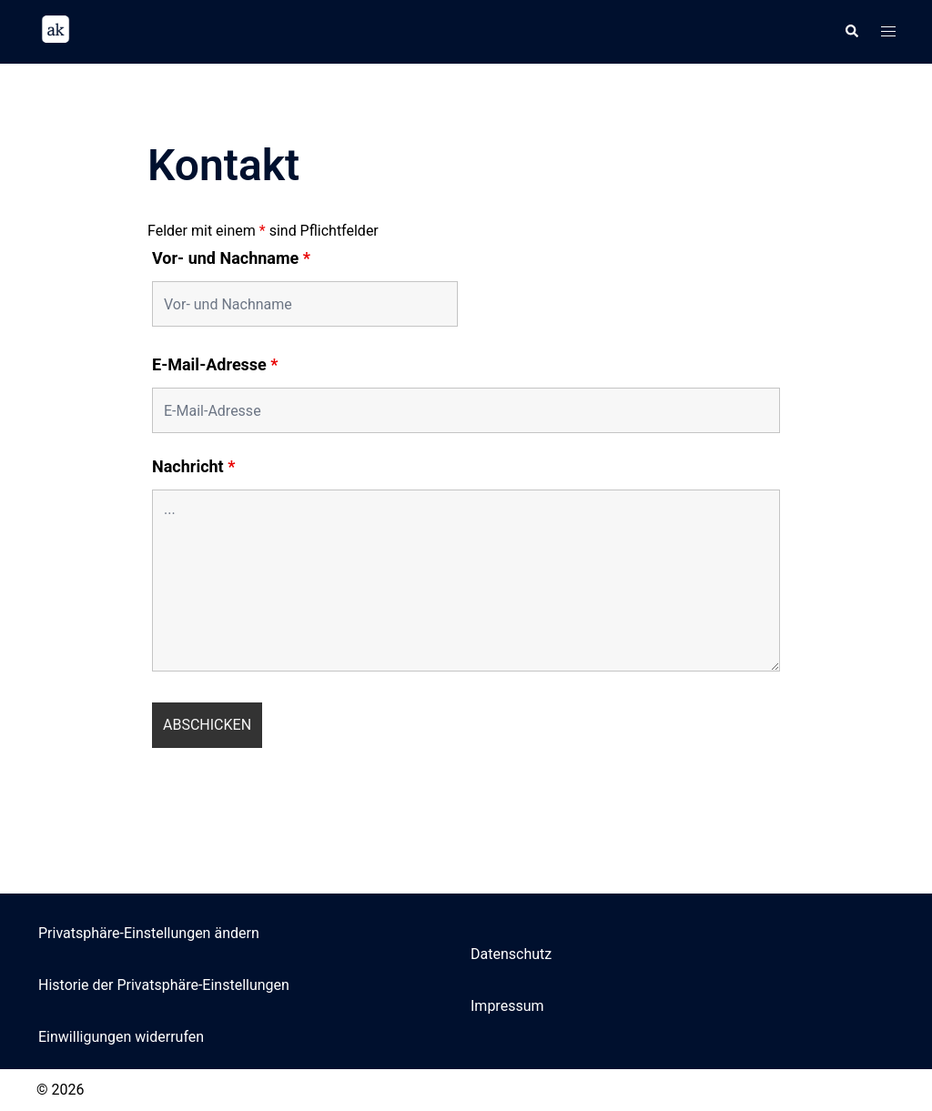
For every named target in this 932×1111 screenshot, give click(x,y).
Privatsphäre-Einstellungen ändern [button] (148, 933)
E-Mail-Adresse (215, 365)
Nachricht (193, 467)
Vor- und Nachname (231, 258)
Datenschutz (511, 954)
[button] (851, 32)
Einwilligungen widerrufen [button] (121, 1036)
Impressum (507, 1006)
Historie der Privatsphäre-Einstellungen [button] (163, 985)
